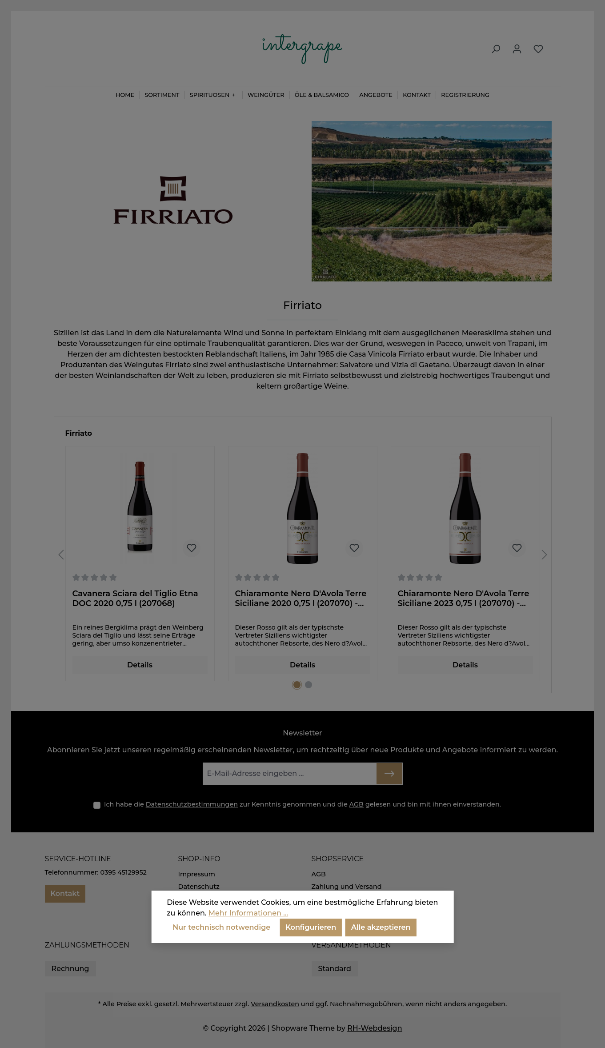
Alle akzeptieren (380, 927)
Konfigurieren (310, 927)
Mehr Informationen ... (248, 913)
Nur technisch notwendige (221, 927)
